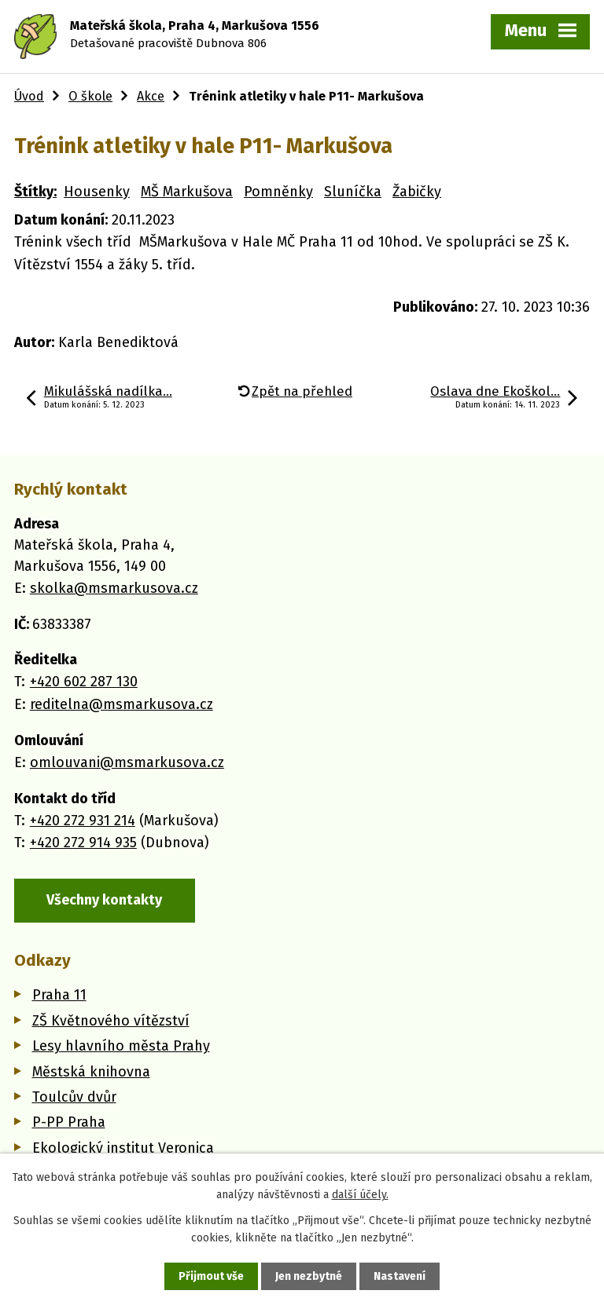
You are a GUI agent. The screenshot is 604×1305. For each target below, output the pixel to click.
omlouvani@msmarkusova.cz (127, 762)
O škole (90, 96)
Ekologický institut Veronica (123, 1148)
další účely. (360, 1194)
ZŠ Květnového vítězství (111, 1020)
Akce (150, 96)
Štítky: (35, 191)
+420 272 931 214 (82, 820)
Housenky (97, 191)
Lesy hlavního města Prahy (121, 1046)
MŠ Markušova (187, 191)
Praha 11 (59, 994)
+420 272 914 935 (83, 842)
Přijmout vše (211, 1276)
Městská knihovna (91, 1071)
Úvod (29, 96)
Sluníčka (352, 191)
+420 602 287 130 (84, 681)
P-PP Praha (68, 1122)
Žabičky (416, 191)
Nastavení (399, 1276)
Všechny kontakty (104, 899)
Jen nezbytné (308, 1276)
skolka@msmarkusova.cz (114, 588)
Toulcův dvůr (74, 1097)
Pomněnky (278, 191)
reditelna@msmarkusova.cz (121, 704)
